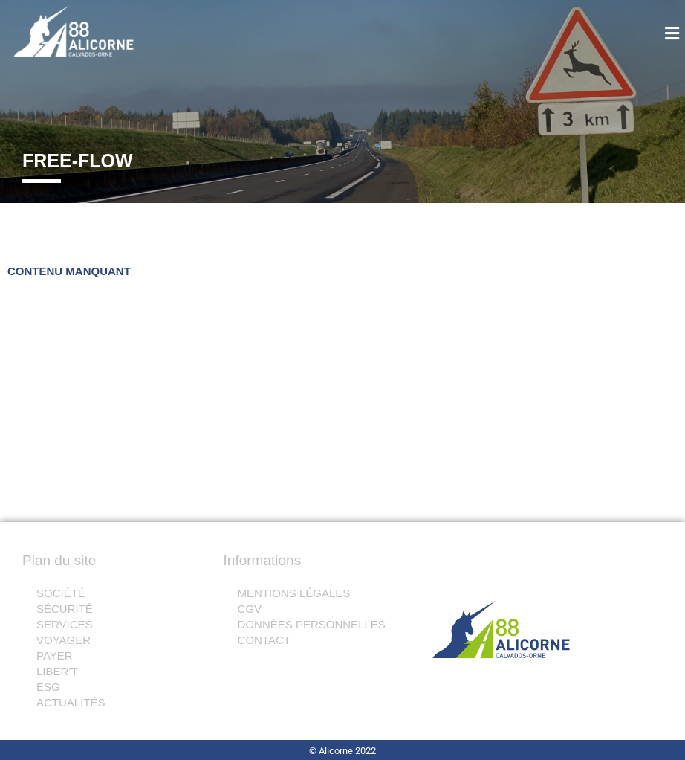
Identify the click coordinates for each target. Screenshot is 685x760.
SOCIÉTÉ (60, 593)
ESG (56, 687)
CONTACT (264, 640)
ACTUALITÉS (70, 702)
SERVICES (64, 624)
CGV (250, 608)
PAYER (62, 655)
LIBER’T (65, 671)
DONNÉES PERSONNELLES (312, 624)
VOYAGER (71, 640)
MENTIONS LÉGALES (294, 593)
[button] (633, 34)
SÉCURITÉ (64, 608)
